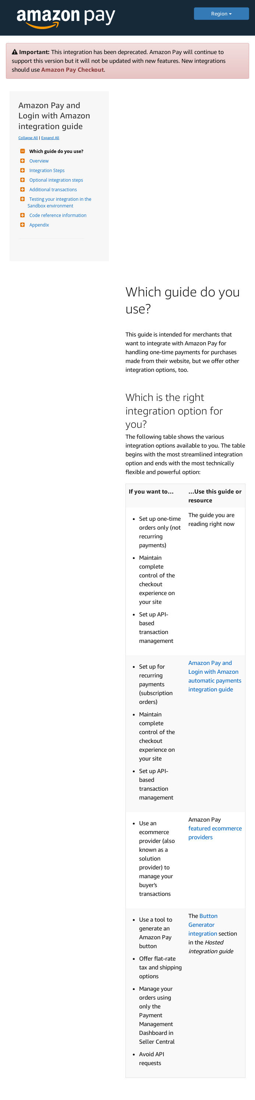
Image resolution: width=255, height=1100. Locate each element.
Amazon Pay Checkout (72, 69)
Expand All (50, 137)
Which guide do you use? (56, 151)
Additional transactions (52, 189)
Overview (38, 161)
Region (221, 13)
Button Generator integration (202, 924)
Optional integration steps (55, 180)
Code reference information (57, 215)
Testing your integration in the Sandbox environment (60, 202)
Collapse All (28, 137)
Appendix (38, 225)
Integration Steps (46, 170)
